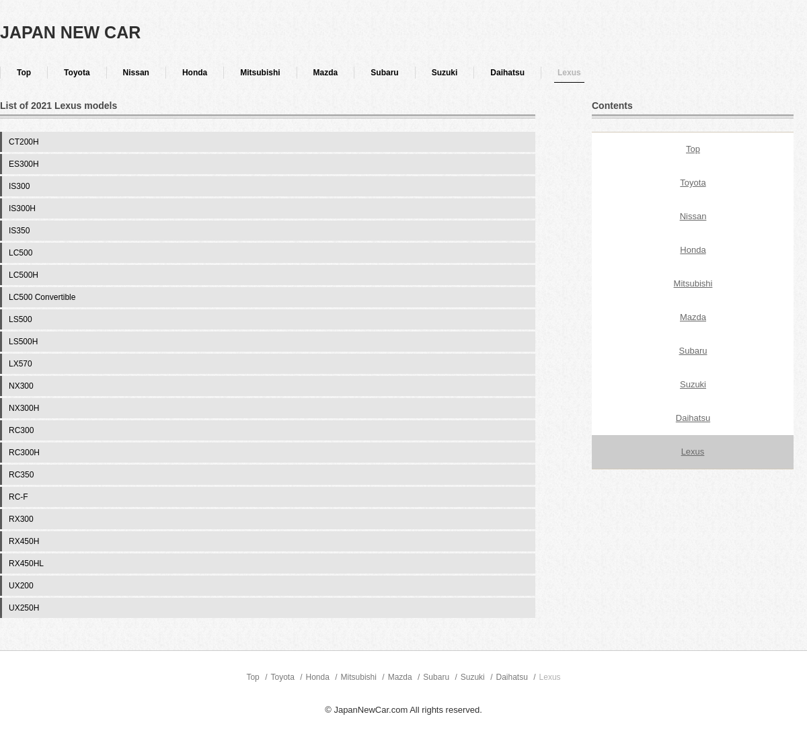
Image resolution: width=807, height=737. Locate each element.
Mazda (325, 72)
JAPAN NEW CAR (70, 32)
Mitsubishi (260, 72)
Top (24, 72)
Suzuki (445, 72)
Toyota (76, 72)
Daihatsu (507, 72)
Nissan (136, 72)
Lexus (569, 72)
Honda (194, 72)
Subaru (384, 72)
